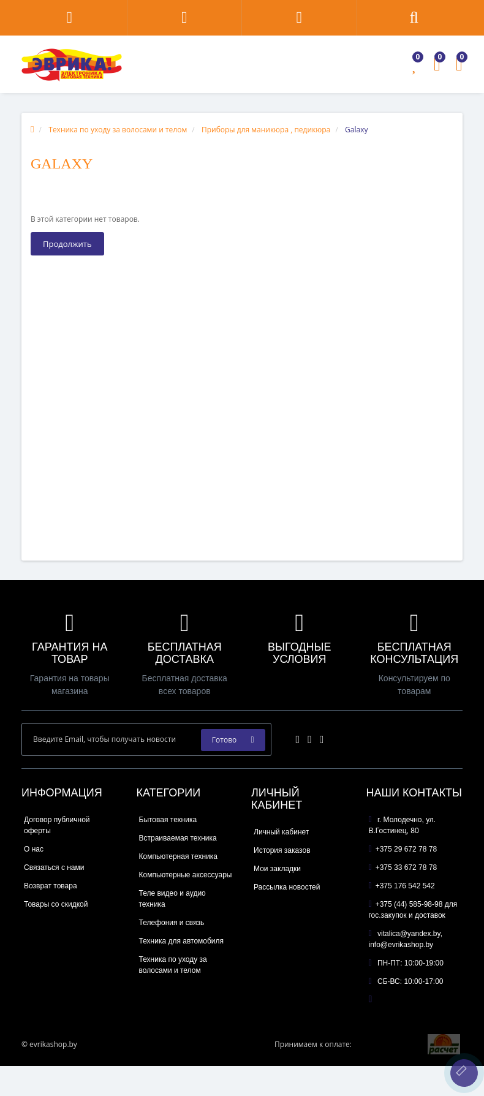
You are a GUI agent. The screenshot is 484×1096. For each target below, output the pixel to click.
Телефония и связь (172, 922)
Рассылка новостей (287, 887)
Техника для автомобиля (181, 941)
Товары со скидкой (56, 904)
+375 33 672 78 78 (403, 867)
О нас (33, 849)
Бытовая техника (168, 819)
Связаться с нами (54, 867)
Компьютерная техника (178, 856)
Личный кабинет (281, 832)
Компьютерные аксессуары (185, 875)
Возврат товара (50, 886)
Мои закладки (277, 868)
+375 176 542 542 (402, 886)
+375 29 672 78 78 (403, 849)
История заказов (282, 850)
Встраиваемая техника (178, 838)
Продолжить (67, 243)
